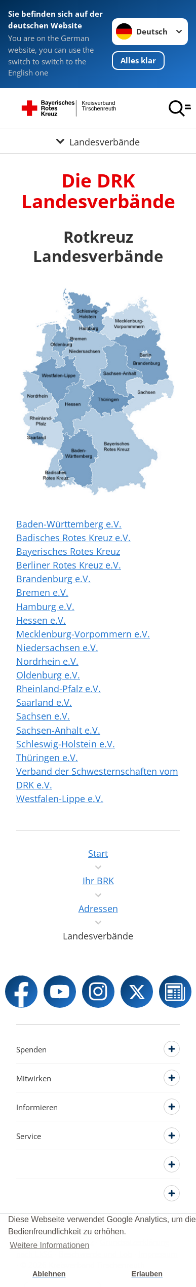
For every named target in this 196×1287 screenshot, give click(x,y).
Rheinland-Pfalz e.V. (58, 689)
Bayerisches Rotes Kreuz (68, 551)
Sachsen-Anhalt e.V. (58, 730)
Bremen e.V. (42, 592)
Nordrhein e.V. (47, 661)
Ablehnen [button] (49, 1274)
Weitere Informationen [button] (49, 1245)
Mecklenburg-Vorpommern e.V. (83, 634)
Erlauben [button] (147, 1274)
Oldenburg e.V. (48, 675)
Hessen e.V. (41, 620)
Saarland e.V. (44, 702)
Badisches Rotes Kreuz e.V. (73, 538)
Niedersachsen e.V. (57, 647)
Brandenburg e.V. (53, 579)
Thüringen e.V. (47, 757)
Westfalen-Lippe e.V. (59, 798)
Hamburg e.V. (45, 606)
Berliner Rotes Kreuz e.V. (68, 565)
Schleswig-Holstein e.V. (65, 744)
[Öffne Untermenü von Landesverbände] (98, 141)
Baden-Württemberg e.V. (69, 524)
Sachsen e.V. (43, 716)
